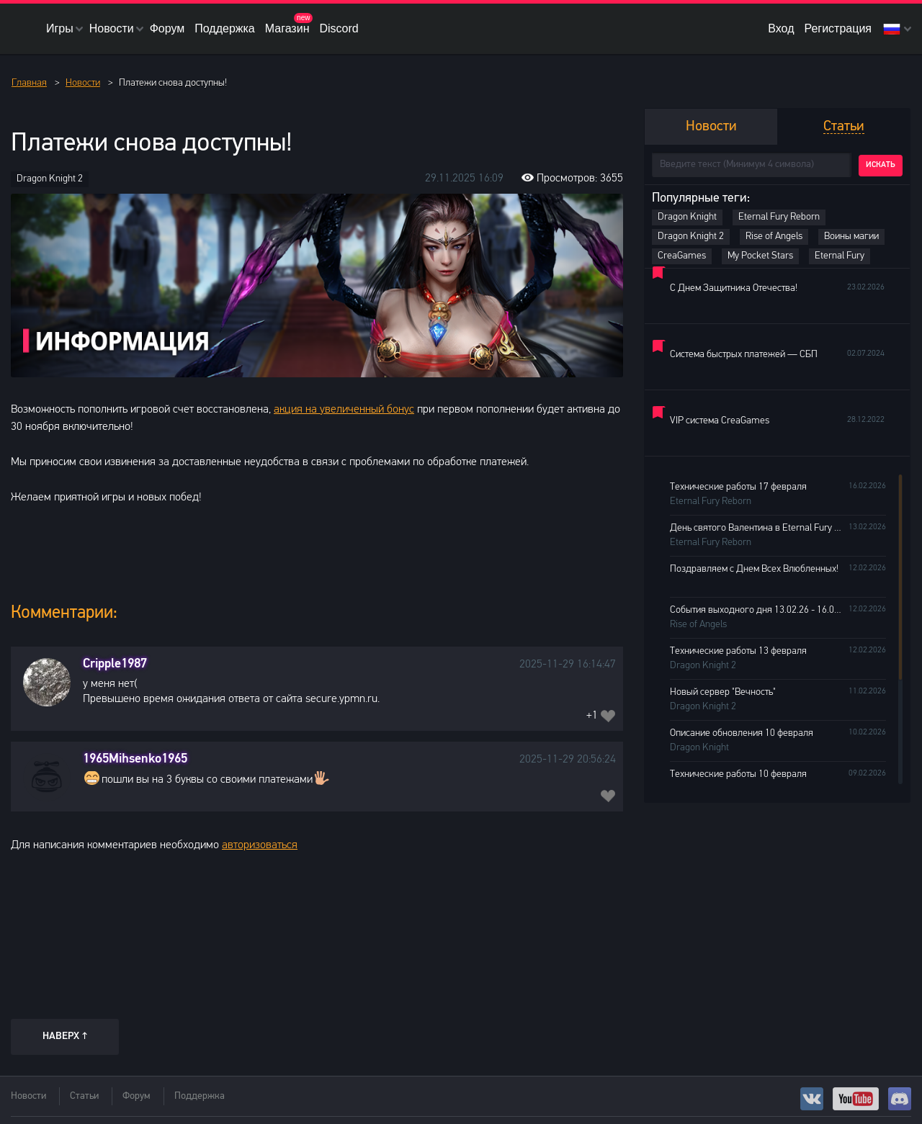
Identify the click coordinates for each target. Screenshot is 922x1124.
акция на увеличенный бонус (344, 409)
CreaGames (682, 256)
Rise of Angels (774, 236)
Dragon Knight (687, 217)
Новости (111, 28)
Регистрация (838, 28)
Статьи (84, 1096)
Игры (59, 28)
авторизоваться (259, 845)
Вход (781, 28)
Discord (338, 28)
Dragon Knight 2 (50, 179)
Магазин (287, 28)
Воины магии (851, 236)
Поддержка (224, 28)
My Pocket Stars (760, 256)
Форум (167, 28)
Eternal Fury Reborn (779, 217)
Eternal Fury (839, 256)
